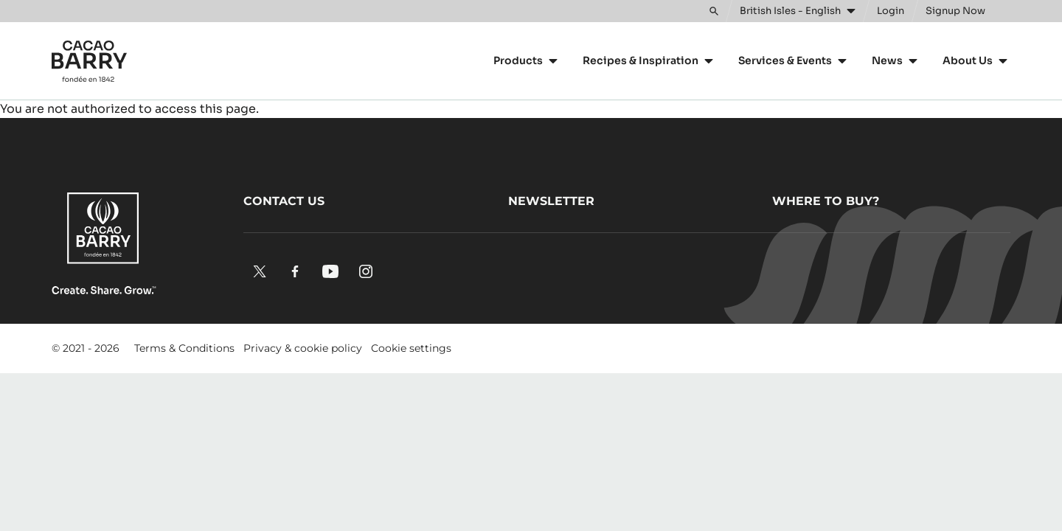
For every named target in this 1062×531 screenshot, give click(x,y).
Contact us (283, 201)
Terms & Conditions (184, 348)
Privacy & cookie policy (302, 348)
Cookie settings (411, 348)
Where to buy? (825, 201)
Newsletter (551, 201)
